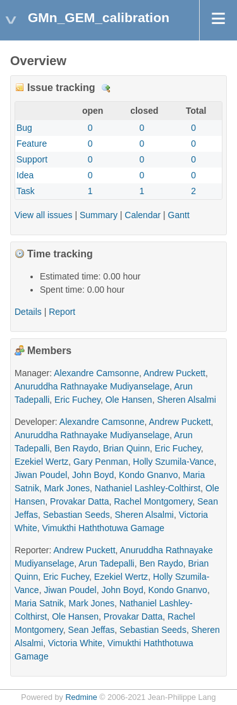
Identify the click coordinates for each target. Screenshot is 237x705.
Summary (99, 215)
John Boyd (93, 475)
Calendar (143, 215)
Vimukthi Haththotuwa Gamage (103, 528)
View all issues (44, 215)
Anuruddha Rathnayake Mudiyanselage (92, 386)
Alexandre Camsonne (96, 373)
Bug (24, 128)
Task (25, 191)
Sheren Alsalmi (186, 400)
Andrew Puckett (174, 373)
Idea (24, 175)
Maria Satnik (39, 603)
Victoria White (75, 643)
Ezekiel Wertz (41, 462)
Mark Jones (67, 488)
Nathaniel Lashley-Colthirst (147, 488)
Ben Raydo (76, 448)
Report (62, 312)
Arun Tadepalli (106, 563)
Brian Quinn (126, 448)
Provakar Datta (79, 501)
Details (106, 88)
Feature (31, 143)
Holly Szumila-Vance (173, 462)
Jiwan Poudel (41, 475)
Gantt (179, 215)
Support (31, 159)
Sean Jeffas (91, 630)
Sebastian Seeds (76, 515)
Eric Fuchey (77, 400)
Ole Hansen (129, 400)
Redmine (81, 697)
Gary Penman (100, 462)
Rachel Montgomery (153, 501)
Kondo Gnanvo (148, 475)
